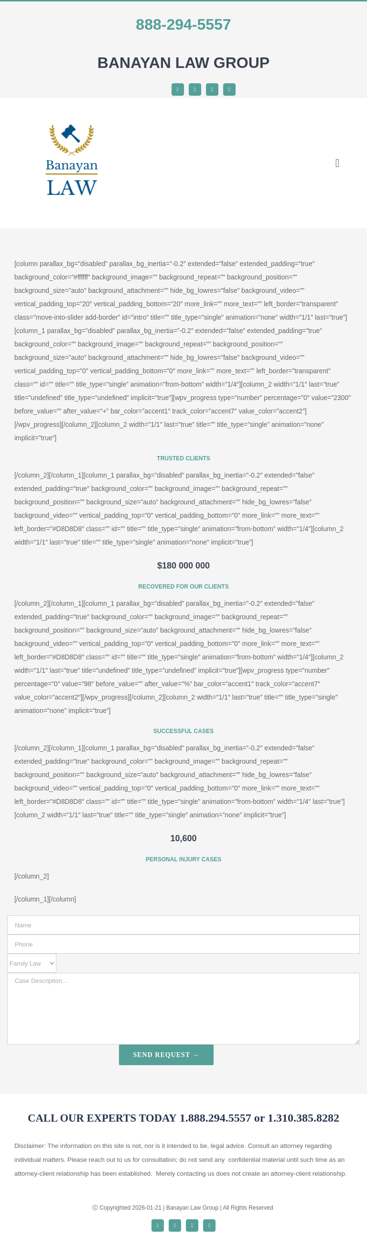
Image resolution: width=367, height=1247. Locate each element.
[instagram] (212, 89)
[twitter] (195, 89)
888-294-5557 (183, 24)
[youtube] (229, 89)
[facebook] (178, 89)
